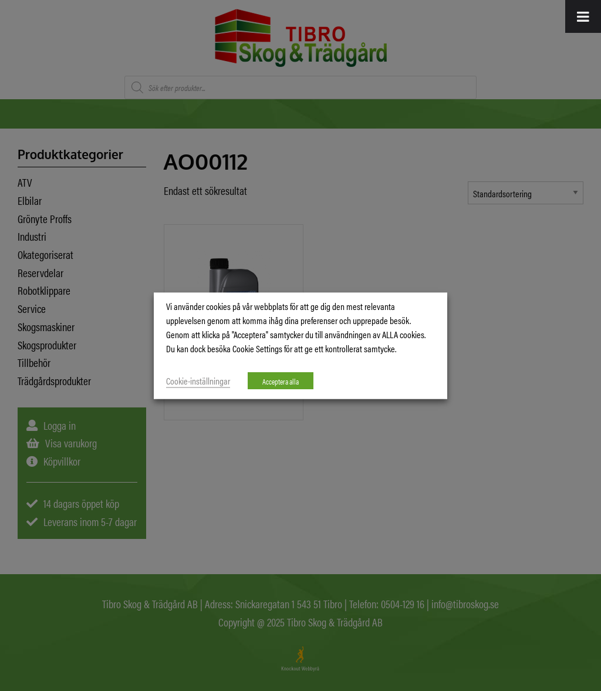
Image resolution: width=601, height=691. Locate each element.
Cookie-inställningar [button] (198, 380)
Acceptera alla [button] (280, 380)
